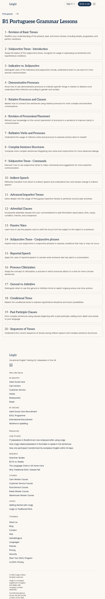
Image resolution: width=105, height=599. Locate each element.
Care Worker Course (18, 479)
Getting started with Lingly (21, 505)
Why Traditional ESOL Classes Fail (24, 470)
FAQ (11, 534)
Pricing (12, 550)
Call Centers (15, 386)
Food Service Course (18, 487)
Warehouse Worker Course (21, 495)
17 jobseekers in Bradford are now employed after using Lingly (37, 440)
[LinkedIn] (11, 365)
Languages (14, 542)
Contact (13, 530)
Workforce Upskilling (18, 423)
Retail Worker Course (19, 491)
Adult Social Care (17, 382)
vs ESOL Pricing (16, 562)
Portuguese (7, 14)
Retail (11, 402)
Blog (11, 526)
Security (13, 554)
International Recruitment (20, 419)
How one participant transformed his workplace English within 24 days (41, 448)
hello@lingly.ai (15, 538)
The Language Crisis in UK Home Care (26, 466)
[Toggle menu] (94, 4)
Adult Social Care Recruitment (23, 411)
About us (13, 522)
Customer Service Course (21, 483)
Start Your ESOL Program (20, 558)
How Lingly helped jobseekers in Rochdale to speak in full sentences (40, 444)
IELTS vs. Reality (16, 462)
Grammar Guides (17, 458)
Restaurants (14, 398)
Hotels (12, 394)
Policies (12, 546)
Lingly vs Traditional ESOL (20, 509)
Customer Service (17, 390)
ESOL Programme (17, 415)
